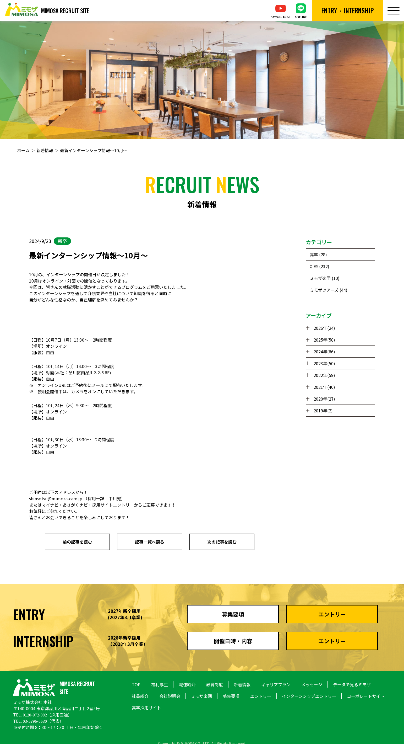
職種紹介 (187, 684)
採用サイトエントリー (113, 505)
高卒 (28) (318, 254)
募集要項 (231, 696)
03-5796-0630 (36, 721)
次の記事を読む (222, 542)
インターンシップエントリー (309, 696)
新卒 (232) (319, 266)
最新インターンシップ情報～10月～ (93, 150)
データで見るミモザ (352, 684)
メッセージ (311, 684)
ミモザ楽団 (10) (325, 278)
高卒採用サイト (146, 707)
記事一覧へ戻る (149, 542)
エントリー (260, 696)
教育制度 (214, 684)
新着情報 (44, 150)
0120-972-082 (36, 714)
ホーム (23, 150)
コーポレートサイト (366, 696)
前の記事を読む (77, 542)
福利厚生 (159, 684)
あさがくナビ (75, 505)
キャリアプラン (276, 684)
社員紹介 (140, 696)
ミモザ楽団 (201, 696)
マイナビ (50, 505)
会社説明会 (169, 696)
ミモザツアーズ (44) (328, 290)
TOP (136, 684)
